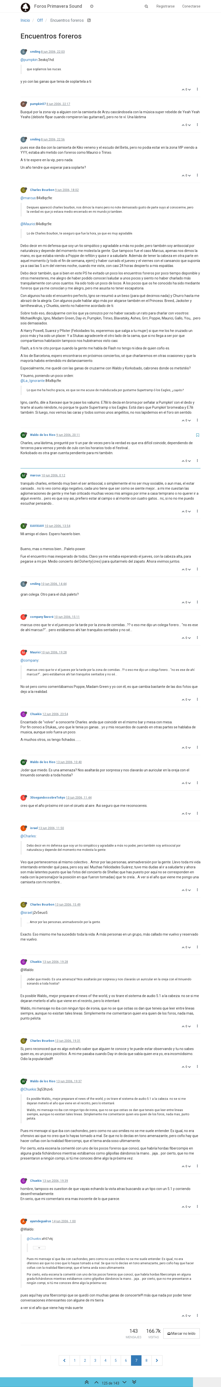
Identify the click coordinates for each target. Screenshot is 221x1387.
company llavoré (42, 617)
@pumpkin (29, 60)
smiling (35, 51)
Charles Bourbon (42, 190)
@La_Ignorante (32, 381)
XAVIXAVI (37, 526)
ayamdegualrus (40, 1221)
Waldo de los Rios (43, 435)
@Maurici (27, 224)
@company (29, 660)
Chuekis (36, 714)
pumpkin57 (38, 104)
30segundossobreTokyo (47, 797)
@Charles (28, 836)
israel (34, 828)
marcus (35, 475)
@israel (26, 913)
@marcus (28, 198)
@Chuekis (28, 1089)
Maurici (35, 652)
